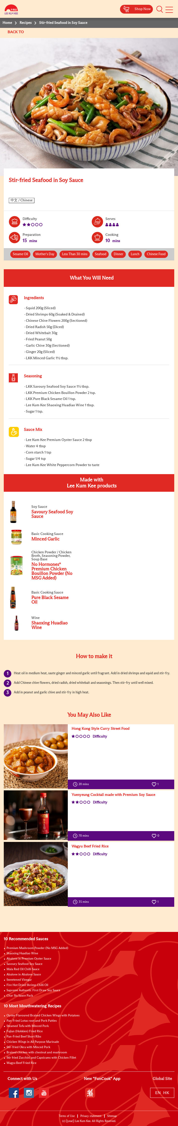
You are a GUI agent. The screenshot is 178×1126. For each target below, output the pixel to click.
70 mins (82, 836)
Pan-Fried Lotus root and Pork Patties (32, 1020)
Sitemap (112, 1116)
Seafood (100, 254)
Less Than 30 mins (74, 254)
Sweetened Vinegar (19, 979)
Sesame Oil (20, 254)
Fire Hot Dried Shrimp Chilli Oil (27, 985)
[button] (159, 9)
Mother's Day (44, 254)
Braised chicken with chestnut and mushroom (37, 1052)
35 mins (82, 902)
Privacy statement (90, 1116)
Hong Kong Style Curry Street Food (101, 729)
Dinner (118, 254)
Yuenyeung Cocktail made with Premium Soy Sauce (113, 795)
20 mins (82, 784)
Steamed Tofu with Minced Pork (28, 1026)
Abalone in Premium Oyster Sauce (29, 958)
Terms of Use (67, 1116)
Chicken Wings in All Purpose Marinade (33, 1042)
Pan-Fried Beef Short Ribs (24, 1036)
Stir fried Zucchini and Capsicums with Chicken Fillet (41, 1057)
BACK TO (16, 32)
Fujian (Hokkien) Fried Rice (25, 1031)
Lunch (135, 254)
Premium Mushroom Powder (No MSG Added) (37, 948)
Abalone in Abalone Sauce (24, 974)
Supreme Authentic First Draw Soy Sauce (33, 990)
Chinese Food (156, 254)
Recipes (26, 23)
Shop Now (143, 9)
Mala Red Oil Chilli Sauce (23, 969)
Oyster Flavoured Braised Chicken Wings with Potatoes (43, 1015)
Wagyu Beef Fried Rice (90, 846)
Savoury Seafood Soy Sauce (24, 964)
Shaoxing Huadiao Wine (22, 953)
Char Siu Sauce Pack (20, 995)
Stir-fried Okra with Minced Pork (28, 1047)
